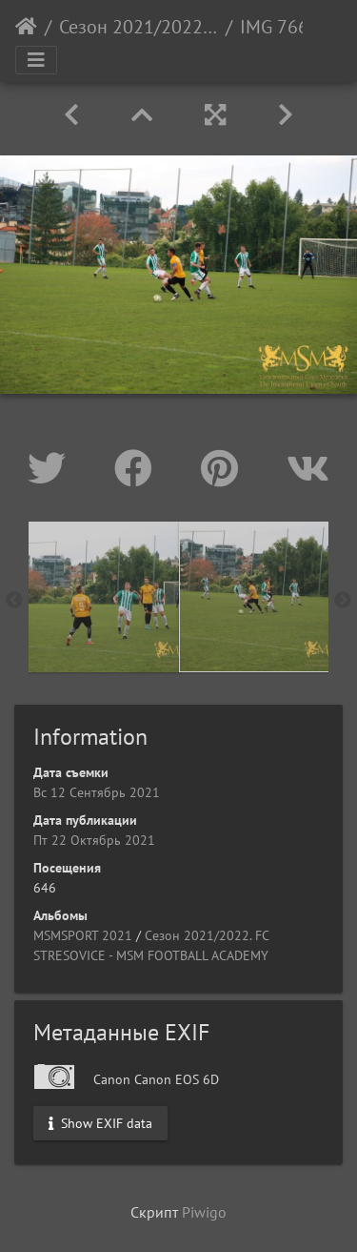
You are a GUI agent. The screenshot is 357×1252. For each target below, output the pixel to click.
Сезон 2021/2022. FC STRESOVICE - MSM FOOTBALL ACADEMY (138, 26)
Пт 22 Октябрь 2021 (94, 840)
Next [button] (342, 600)
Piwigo (204, 1211)
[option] (104, 597)
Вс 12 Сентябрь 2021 (96, 792)
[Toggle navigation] (36, 60)
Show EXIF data (100, 1122)
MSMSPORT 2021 (82, 935)
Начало (26, 26)
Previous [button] (14, 600)
